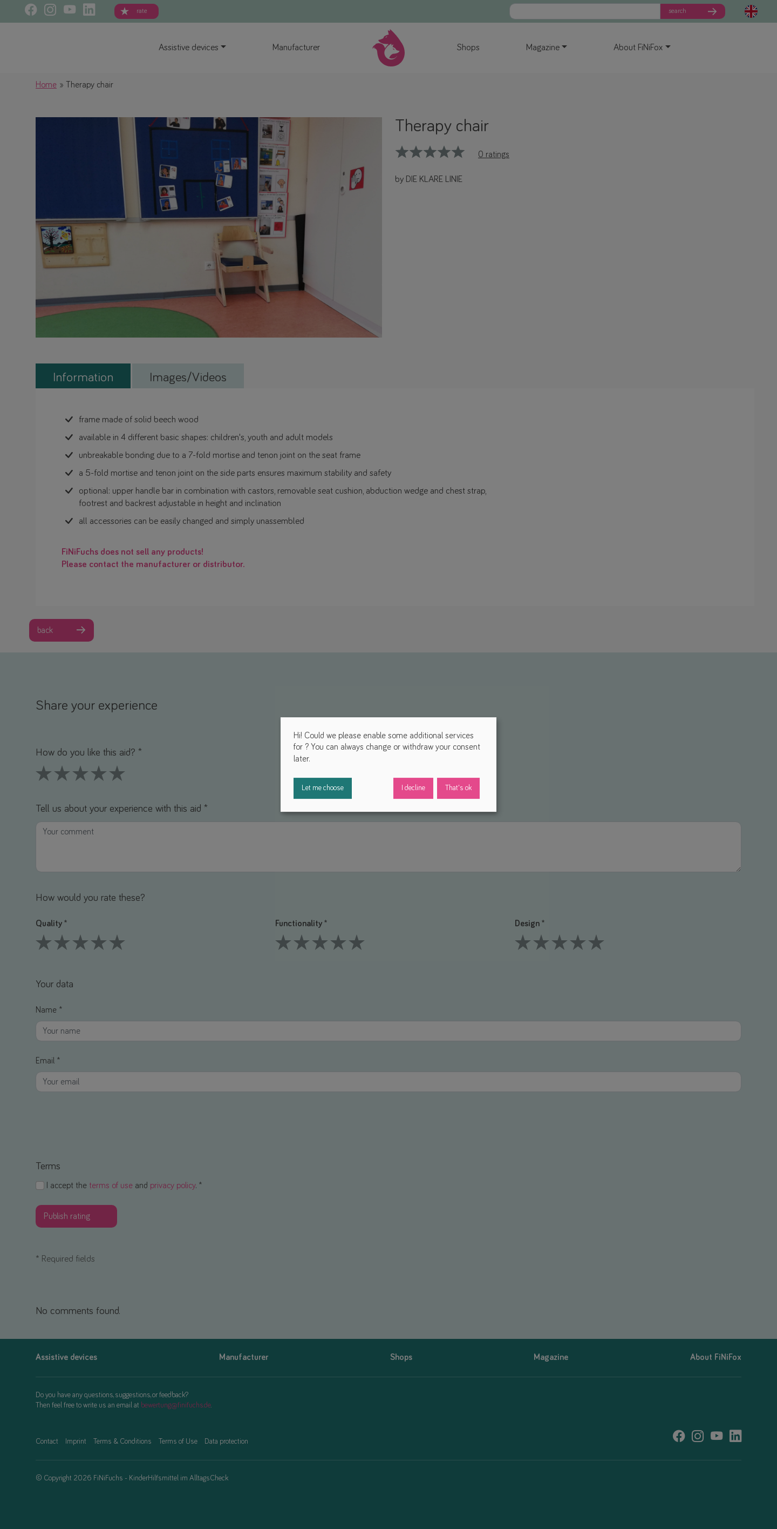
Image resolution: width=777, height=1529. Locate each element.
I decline (413, 788)
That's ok (458, 788)
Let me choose (323, 788)
